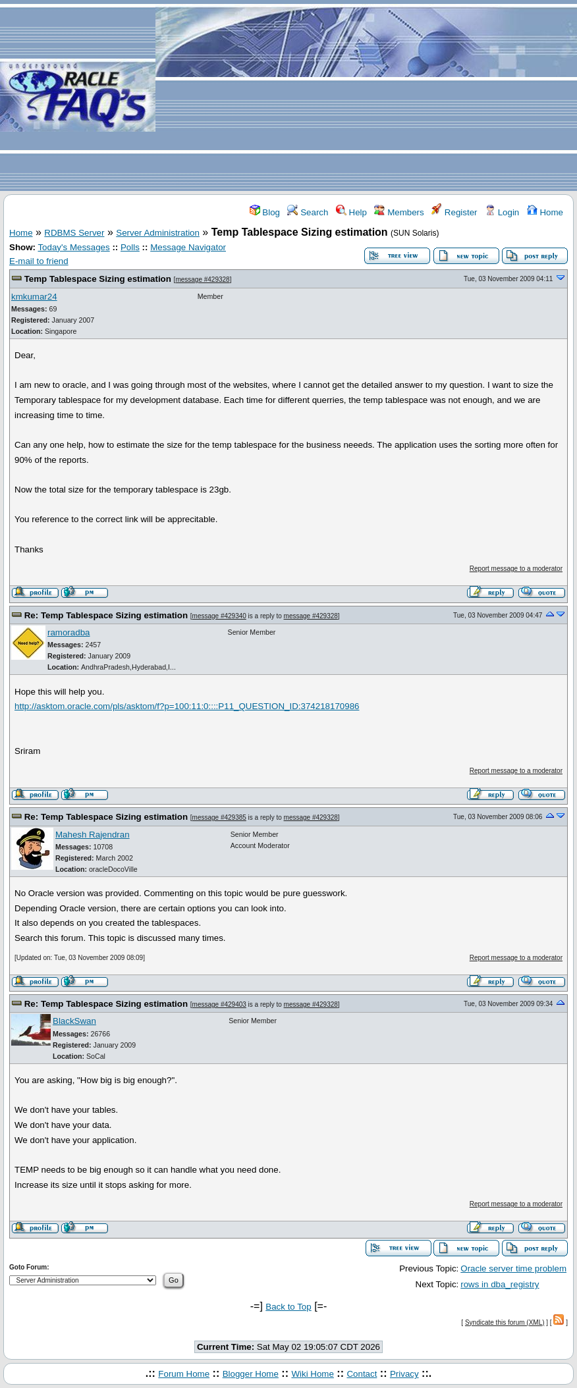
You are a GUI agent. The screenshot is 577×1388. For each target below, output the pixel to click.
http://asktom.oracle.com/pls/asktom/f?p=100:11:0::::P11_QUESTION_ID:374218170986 (186, 706)
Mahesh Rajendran (92, 835)
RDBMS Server (74, 233)
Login (502, 212)
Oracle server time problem (513, 1268)
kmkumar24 (34, 297)
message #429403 (219, 1004)
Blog (265, 212)
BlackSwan (74, 1021)
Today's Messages (73, 247)
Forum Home (183, 1374)
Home (545, 212)
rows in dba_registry (499, 1284)
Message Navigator (188, 247)
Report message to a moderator (516, 568)
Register (454, 212)
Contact (361, 1374)
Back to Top (288, 1307)
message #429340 (219, 616)
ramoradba (68, 632)
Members (399, 212)
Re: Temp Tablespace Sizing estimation (106, 615)
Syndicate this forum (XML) (505, 1322)
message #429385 (219, 817)
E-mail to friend (39, 261)
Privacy (404, 1374)
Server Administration (158, 233)
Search (307, 212)
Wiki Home (312, 1374)
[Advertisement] (366, 96)
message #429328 (202, 279)
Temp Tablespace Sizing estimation (97, 279)
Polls (130, 247)
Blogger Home (251, 1374)
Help (351, 212)
